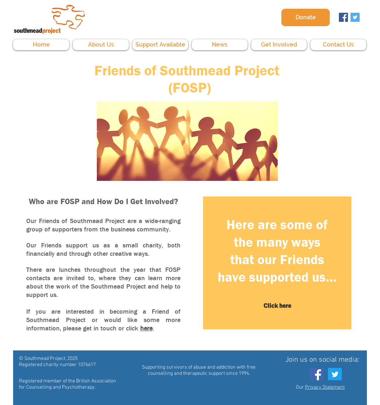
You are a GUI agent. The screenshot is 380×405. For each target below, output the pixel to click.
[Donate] (305, 17)
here (146, 328)
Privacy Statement (325, 387)
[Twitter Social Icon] (355, 17)
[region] (277, 264)
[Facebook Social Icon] (343, 17)
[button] (101, 44)
